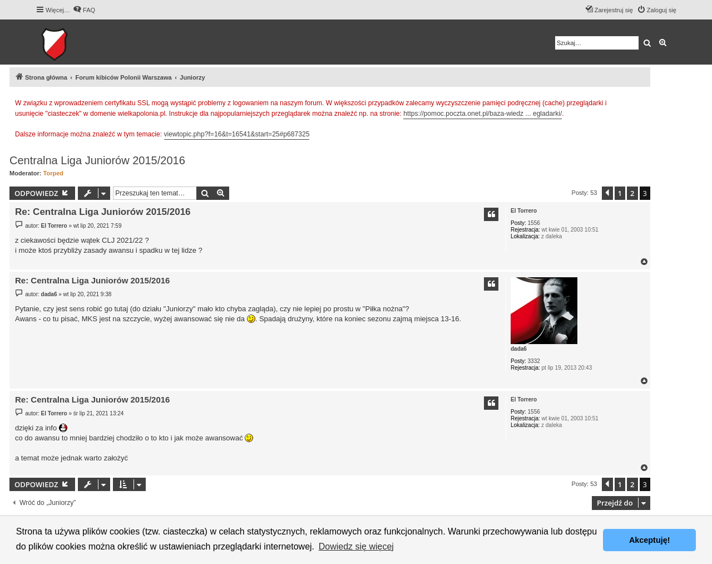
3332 (534, 361)
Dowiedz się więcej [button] (356, 546)
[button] (607, 193)
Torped (53, 173)
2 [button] (632, 193)
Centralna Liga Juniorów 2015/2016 (97, 160)
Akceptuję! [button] (649, 540)
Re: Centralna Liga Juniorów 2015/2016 (103, 212)
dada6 (519, 349)
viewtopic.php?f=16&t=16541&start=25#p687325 (237, 134)
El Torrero (524, 211)
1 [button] (620, 193)
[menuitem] (84, 10)
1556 (534, 223)
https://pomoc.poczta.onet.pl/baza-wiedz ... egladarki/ (482, 113)
